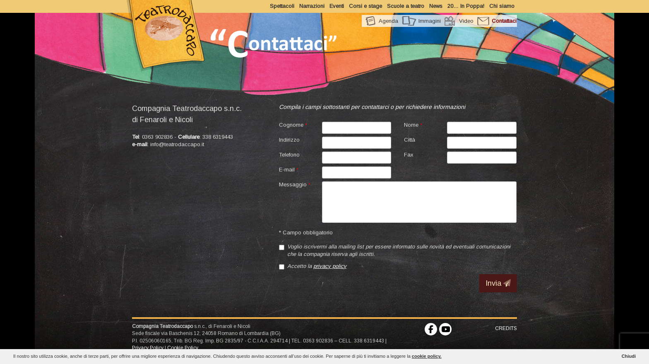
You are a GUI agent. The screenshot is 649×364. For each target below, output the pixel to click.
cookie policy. (427, 356)
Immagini (429, 21)
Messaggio (294, 184)
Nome (413, 125)
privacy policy (329, 266)
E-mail (288, 169)
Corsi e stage (365, 6)
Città (409, 140)
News (435, 6)
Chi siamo (501, 6)
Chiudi (629, 356)
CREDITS (506, 328)
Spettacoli (282, 6)
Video (466, 21)
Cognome (293, 125)
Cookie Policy (182, 348)
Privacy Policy (147, 348)
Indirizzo (289, 140)
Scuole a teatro (405, 6)
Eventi (336, 6)
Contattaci (504, 21)
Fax (408, 155)
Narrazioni (311, 6)
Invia (498, 283)
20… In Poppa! (465, 6)
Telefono (289, 155)
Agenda (388, 21)
